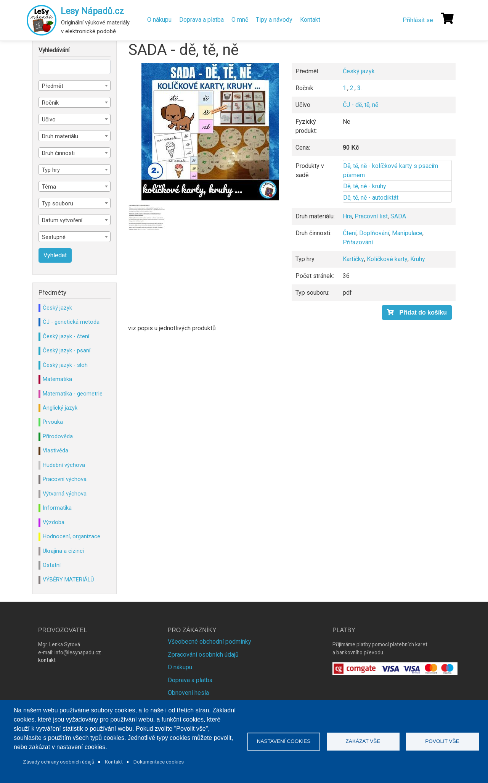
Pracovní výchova (65, 479)
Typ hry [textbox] (51, 169)
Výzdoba (53, 522)
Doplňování (374, 233)
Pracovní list (371, 216)
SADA (398, 216)
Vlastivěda (55, 450)
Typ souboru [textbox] (57, 203)
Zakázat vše (363, 741)
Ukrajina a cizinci (63, 550)
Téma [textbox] (49, 186)
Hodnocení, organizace (71, 536)
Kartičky (353, 259)
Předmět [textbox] (52, 85)
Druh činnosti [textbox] (58, 153)
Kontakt (310, 19)
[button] (210, 131)
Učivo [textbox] (49, 119)
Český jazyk (359, 71)
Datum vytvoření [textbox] (62, 220)
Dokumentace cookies (158, 762)
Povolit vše (442, 741)
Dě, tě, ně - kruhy (364, 186)
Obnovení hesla (188, 692)
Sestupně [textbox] (54, 237)
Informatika (57, 507)
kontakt (47, 660)
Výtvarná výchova (65, 493)
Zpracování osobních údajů (203, 654)
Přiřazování (358, 242)
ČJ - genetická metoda (71, 321)
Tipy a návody (274, 19)
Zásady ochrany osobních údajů (59, 762)
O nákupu (159, 19)
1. (345, 88)
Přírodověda (58, 436)
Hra (347, 216)
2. (352, 88)
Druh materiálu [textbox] (60, 136)
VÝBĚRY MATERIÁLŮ (68, 579)
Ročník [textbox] (50, 102)
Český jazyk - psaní (66, 350)
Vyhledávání (54, 50)
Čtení (349, 233)
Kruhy (417, 259)
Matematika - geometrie (73, 393)
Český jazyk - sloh (65, 365)
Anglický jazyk (60, 407)
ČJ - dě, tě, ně (360, 104)
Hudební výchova (64, 465)
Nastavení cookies (284, 741)
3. (359, 88)
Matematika (57, 379)
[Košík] (447, 18)
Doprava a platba (201, 19)
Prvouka (53, 421)
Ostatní (52, 565)
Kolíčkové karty (387, 259)
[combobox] (75, 85)
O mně (239, 19)
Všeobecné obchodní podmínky (209, 641)
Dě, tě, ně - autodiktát (370, 197)
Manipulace (407, 233)
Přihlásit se (418, 20)
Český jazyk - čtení (66, 336)
